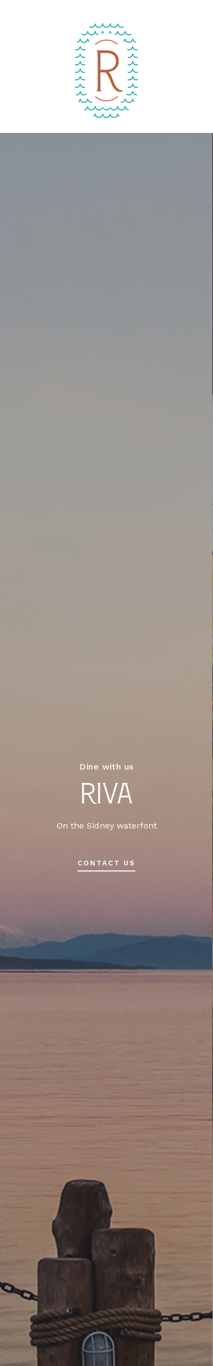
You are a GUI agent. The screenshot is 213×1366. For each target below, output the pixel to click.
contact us (106, 863)
